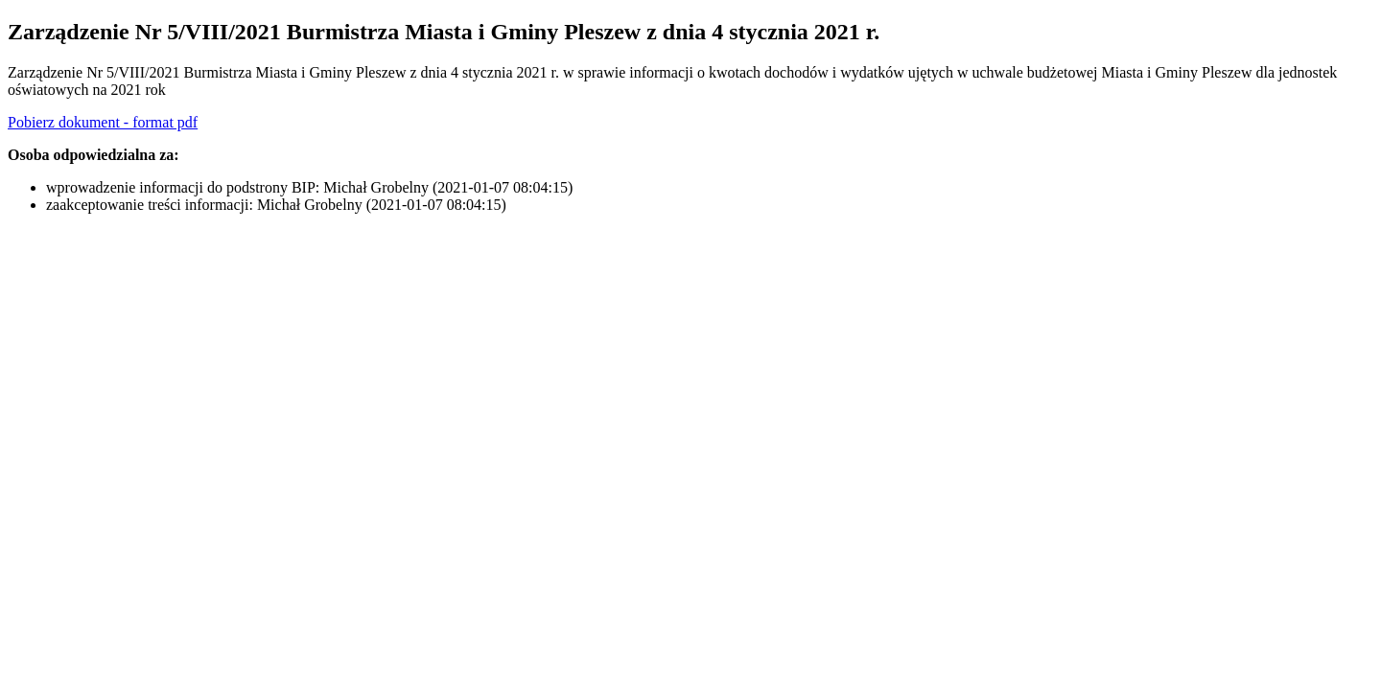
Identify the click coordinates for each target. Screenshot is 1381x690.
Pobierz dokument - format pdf (103, 122)
